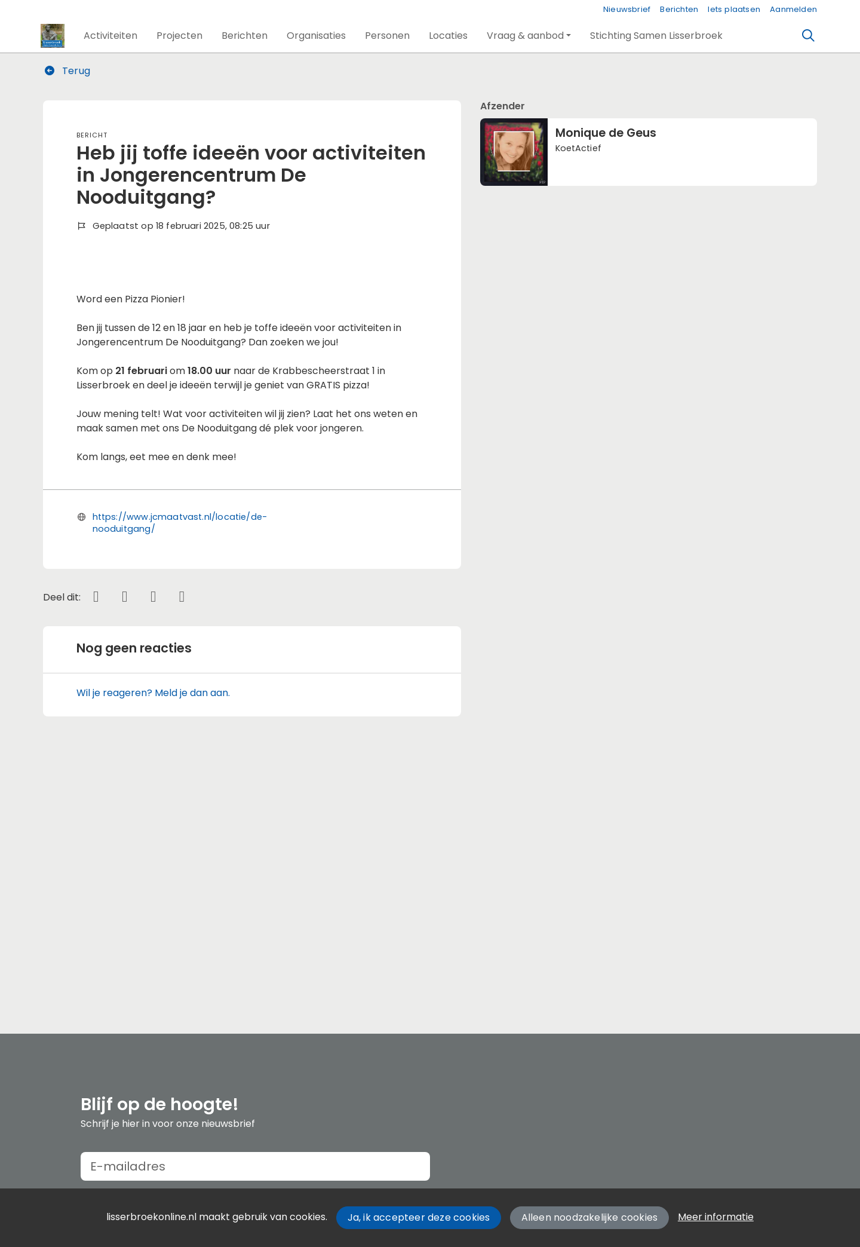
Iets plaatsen (734, 9)
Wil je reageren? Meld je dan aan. (153, 942)
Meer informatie (716, 1217)
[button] (110, 36)
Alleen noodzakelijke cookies (589, 1217)
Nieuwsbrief (626, 9)
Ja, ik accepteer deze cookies (419, 1217)
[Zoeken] (808, 35)
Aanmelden (793, 9)
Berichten (679, 9)
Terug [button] (67, 71)
